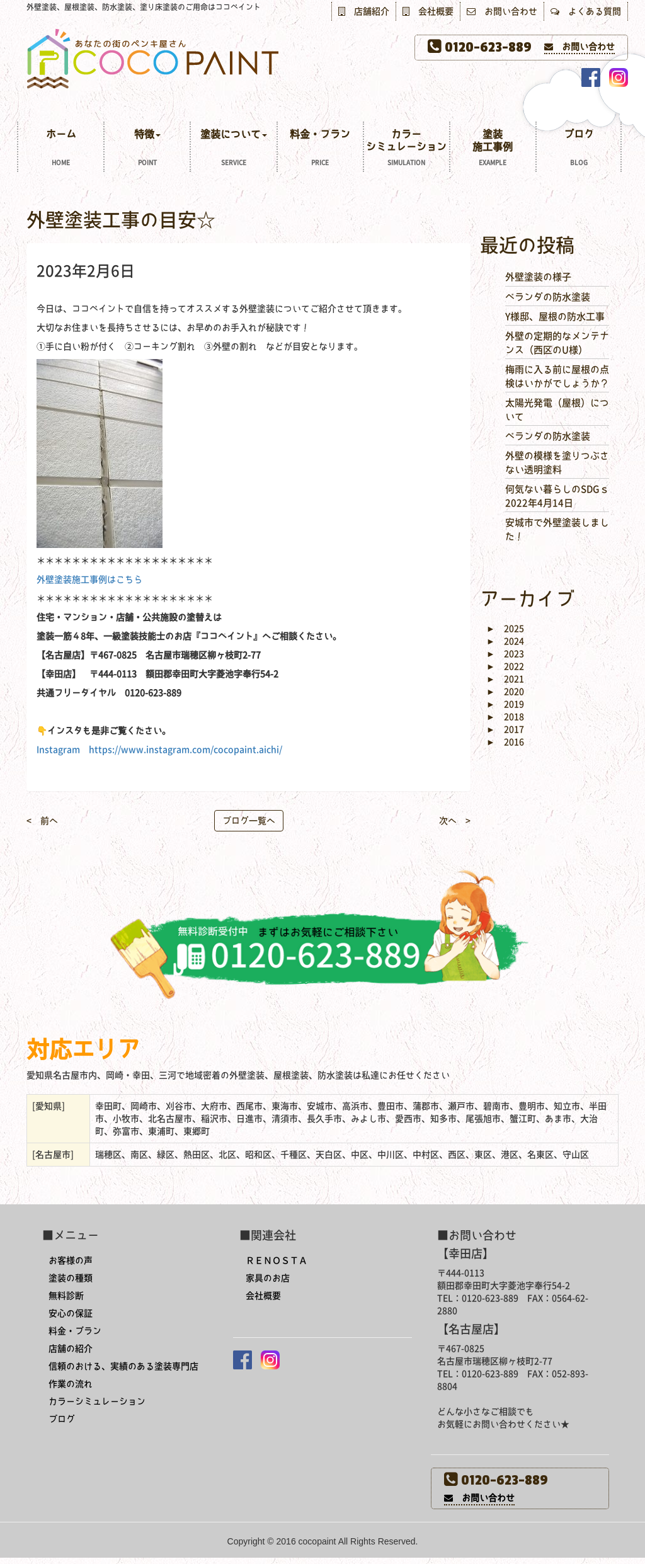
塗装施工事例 (492, 149)
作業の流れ (71, 1383)
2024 (505, 641)
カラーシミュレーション (406, 149)
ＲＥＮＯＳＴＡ (276, 1260)
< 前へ (42, 820)
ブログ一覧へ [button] (248, 820)
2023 (505, 653)
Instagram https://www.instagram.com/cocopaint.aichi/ (159, 749)
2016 (505, 742)
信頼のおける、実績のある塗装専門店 (123, 1366)
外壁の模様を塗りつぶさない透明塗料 (557, 462)
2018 (505, 716)
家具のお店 (268, 1278)
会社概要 (428, 11)
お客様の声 (71, 1260)
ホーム (60, 149)
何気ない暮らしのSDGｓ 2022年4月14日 (557, 495)
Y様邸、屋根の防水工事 (555, 316)
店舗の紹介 (71, 1348)
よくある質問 (586, 11)
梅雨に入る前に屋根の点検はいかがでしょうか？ (557, 376)
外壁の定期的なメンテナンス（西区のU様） (557, 342)
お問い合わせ (502, 11)
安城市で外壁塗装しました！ (557, 529)
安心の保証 (71, 1313)
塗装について (233, 149)
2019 (505, 704)
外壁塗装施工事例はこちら (89, 579)
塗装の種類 (71, 1278)
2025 (505, 628)
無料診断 (66, 1295)
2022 (505, 666)
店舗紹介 (363, 11)
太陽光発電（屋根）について (557, 409)
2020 (505, 691)
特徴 (147, 149)
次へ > (455, 820)
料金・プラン (320, 149)
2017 (505, 729)
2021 (505, 679)
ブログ (578, 149)
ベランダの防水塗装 (547, 297)
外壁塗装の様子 (538, 277)
